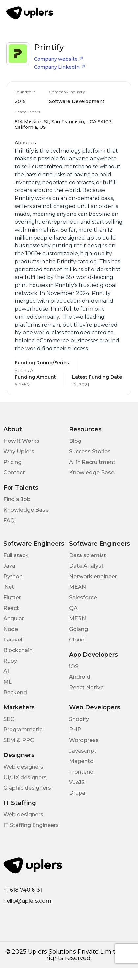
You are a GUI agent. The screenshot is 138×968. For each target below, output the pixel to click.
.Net (8, 587)
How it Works (21, 441)
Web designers (23, 767)
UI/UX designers (25, 777)
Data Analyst (86, 566)
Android (79, 677)
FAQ (9, 520)
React (11, 608)
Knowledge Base (91, 473)
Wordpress (84, 740)
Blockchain (18, 650)
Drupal (78, 793)
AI (6, 671)
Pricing (12, 462)
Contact (14, 473)
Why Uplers (18, 451)
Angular (13, 618)
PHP (75, 729)
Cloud (77, 640)
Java (9, 566)
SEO (9, 719)
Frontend (81, 772)
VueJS (77, 782)
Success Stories (90, 451)
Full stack (16, 555)
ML (7, 682)
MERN (77, 618)
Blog (75, 441)
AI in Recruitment (92, 462)
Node (10, 629)
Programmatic (22, 729)
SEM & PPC (18, 740)
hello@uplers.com (27, 901)
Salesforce (83, 597)
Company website (58, 59)
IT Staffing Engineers (31, 825)
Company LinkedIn (59, 67)
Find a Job (17, 499)
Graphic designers (27, 788)
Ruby (10, 661)
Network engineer (93, 576)
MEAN (77, 587)
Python (13, 576)
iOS (73, 666)
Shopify (79, 719)
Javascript (82, 751)
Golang (78, 629)
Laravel (12, 640)
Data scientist (87, 555)
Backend (15, 692)
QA (73, 608)
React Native (86, 687)
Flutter (12, 597)
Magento (81, 761)
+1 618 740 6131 (22, 890)
